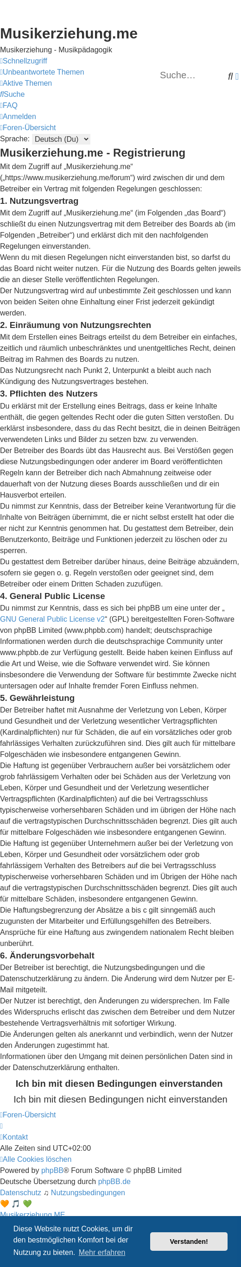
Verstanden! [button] (189, 1241)
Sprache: (15, 139)
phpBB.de (114, 1181)
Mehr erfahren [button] (102, 1252)
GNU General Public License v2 (52, 619)
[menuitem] (42, 72)
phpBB (52, 1170)
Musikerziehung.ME (32, 1215)
